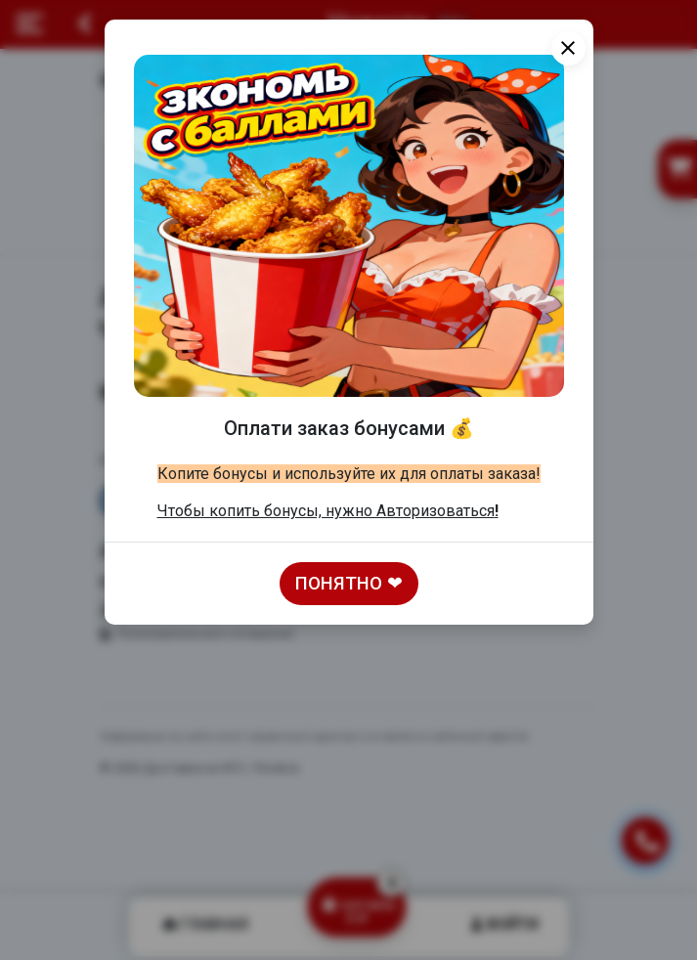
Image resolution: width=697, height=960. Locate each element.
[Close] (568, 48)
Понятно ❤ (349, 583)
